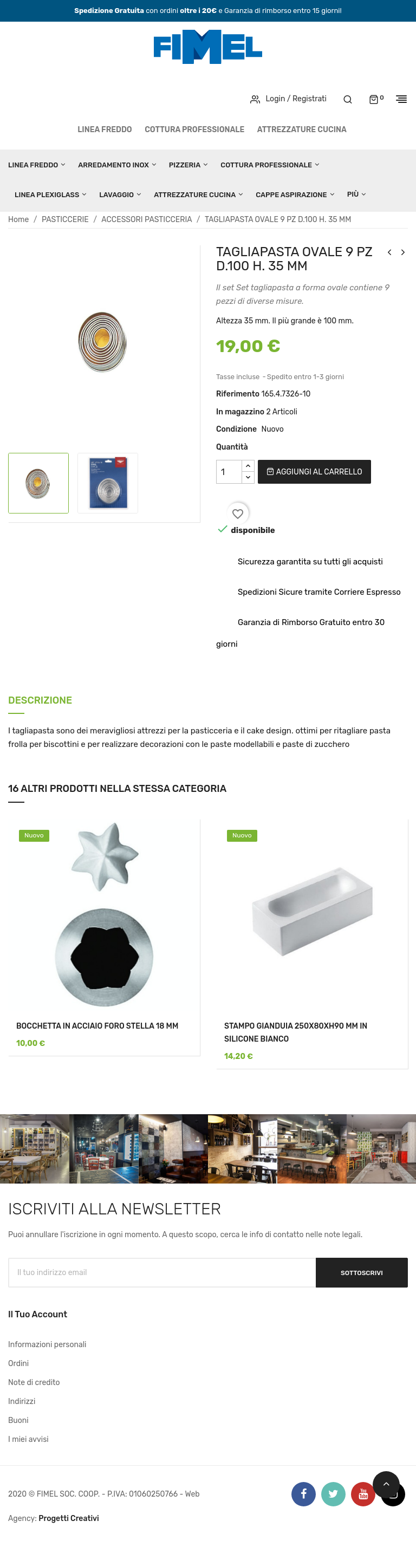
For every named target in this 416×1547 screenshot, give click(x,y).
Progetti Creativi (68, 1518)
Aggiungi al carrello (314, 472)
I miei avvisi (28, 1439)
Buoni (18, 1420)
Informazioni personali (47, 1344)
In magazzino (240, 412)
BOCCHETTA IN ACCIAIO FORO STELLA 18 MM (97, 1026)
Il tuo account (37, 1314)
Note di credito (34, 1382)
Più (353, 194)
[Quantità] (229, 472)
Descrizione (40, 701)
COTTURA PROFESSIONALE (194, 129)
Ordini (18, 1363)
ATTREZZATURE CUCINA (302, 129)
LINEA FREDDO (104, 129)
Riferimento (237, 394)
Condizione (236, 429)
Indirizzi (21, 1401)
